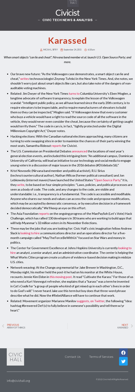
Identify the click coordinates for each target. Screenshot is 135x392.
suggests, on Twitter (90, 301)
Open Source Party (107, 180)
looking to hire (30, 233)
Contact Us (73, 356)
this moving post (61, 277)
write (20, 185)
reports (56, 146)
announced (79, 151)
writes (24, 79)
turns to (74, 93)
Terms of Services (101, 356)
